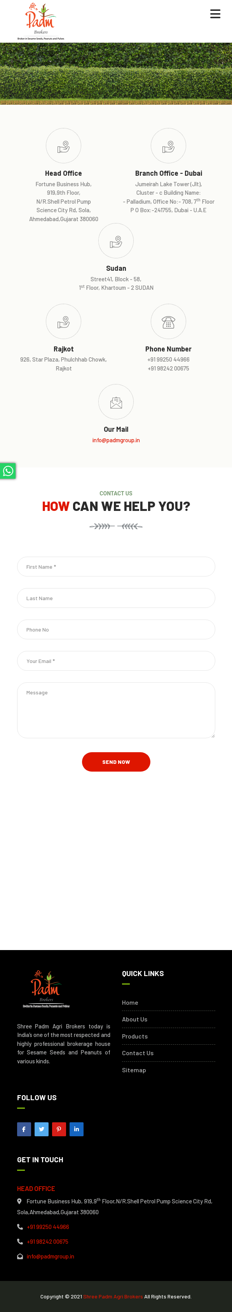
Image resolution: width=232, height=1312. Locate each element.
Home (130, 1002)
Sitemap (134, 1070)
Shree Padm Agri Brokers (113, 1296)
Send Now (116, 761)
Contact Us (138, 1053)
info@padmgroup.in (116, 439)
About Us (134, 1019)
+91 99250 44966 (48, 1226)
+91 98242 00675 (47, 1241)
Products (135, 1036)
